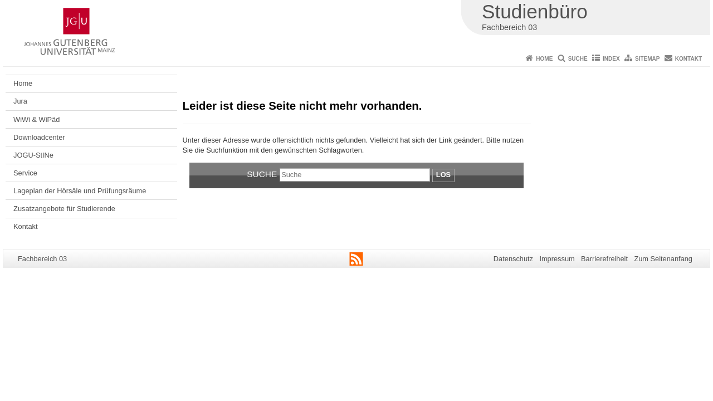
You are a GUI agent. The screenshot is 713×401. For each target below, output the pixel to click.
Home (544, 59)
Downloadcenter (39, 137)
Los (443, 174)
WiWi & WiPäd (36, 119)
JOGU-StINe (33, 155)
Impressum (556, 259)
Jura (20, 101)
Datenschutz (513, 259)
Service (25, 173)
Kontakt (688, 59)
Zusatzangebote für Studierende (64, 208)
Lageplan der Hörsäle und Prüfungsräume (79, 191)
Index (611, 59)
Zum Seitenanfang (663, 259)
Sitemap (647, 59)
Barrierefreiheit (604, 259)
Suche (578, 59)
